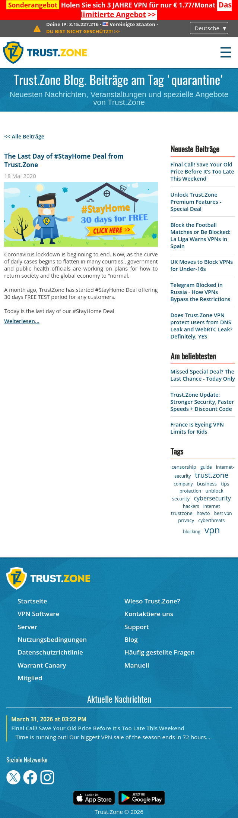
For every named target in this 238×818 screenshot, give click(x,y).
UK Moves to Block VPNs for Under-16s (202, 265)
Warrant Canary (42, 665)
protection (190, 491)
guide (206, 467)
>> (156, 9)
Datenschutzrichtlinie (50, 652)
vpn (212, 530)
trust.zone (211, 475)
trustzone (182, 513)
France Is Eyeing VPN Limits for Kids (197, 428)
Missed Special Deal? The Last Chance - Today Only (203, 375)
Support (136, 626)
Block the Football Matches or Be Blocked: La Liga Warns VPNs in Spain (201, 235)
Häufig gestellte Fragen (159, 652)
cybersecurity (212, 498)
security (181, 498)
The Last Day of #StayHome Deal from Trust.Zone (63, 160)
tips (225, 483)
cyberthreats (212, 520)
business (207, 483)
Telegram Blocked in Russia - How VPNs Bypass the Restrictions (201, 292)
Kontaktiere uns (148, 613)
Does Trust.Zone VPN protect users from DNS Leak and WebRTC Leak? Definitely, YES (202, 326)
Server (27, 626)
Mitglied (30, 678)
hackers (191, 506)
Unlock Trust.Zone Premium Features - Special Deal (196, 201)
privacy (186, 520)
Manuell (136, 665)
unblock (214, 490)
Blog (131, 639)
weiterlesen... (21, 321)
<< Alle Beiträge (24, 136)
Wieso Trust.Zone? (152, 601)
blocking (191, 531)
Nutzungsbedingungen (52, 639)
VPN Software (38, 613)
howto (203, 513)
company (183, 484)
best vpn (223, 513)
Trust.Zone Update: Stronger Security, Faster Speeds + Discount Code (202, 401)
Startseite (32, 601)
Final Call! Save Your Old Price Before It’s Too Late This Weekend (202, 171)
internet (211, 506)
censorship (183, 466)
